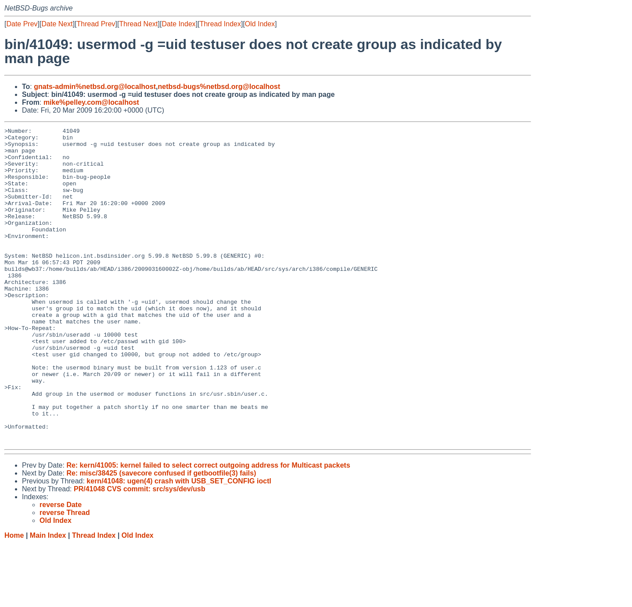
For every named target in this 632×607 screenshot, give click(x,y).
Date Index (178, 24)
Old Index (260, 24)
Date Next (56, 24)
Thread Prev (96, 24)
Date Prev (21, 24)
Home (14, 598)
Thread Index (220, 24)
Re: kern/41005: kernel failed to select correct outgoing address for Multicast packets (208, 528)
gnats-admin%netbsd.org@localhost (95, 86)
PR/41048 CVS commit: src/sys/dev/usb (139, 552)
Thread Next (138, 24)
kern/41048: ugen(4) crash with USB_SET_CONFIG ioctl (178, 544)
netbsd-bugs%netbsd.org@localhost (219, 86)
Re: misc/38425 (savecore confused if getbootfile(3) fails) (161, 536)
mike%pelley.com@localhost (91, 102)
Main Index (48, 598)
